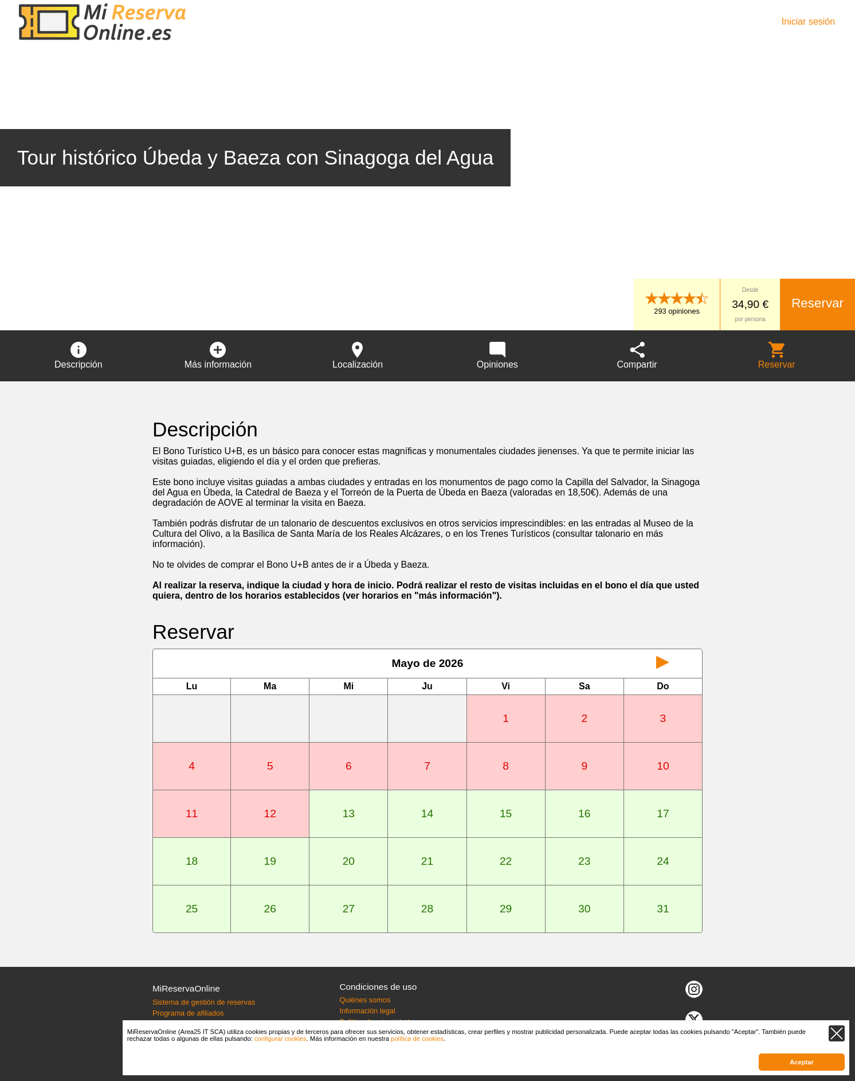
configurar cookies (280, 1038)
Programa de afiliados (187, 1013)
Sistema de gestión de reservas (203, 1002)
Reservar (817, 303)
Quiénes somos (364, 1000)
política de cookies (417, 1038)
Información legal (367, 1010)
